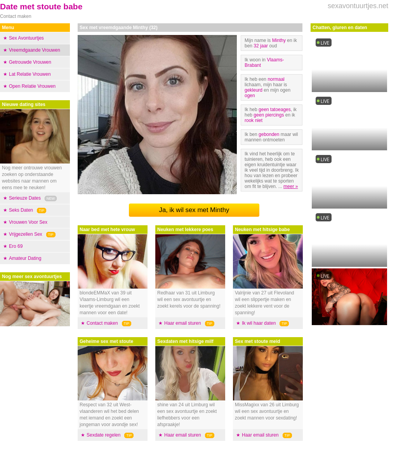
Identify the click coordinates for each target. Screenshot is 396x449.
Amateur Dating (25, 258)
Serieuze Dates (25, 198)
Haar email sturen (182, 323)
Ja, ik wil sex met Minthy (194, 210)
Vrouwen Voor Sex (28, 222)
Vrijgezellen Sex (25, 234)
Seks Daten (21, 210)
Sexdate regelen (103, 435)
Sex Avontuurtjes (26, 38)
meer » (290, 186)
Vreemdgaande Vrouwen (34, 50)
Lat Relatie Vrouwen (30, 74)
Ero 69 (16, 246)
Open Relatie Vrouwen (32, 86)
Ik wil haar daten (259, 323)
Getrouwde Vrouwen (30, 62)
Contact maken (102, 323)
